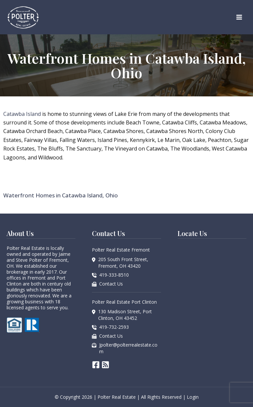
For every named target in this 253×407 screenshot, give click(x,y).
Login (193, 397)
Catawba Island (22, 114)
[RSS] (105, 365)
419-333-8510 (114, 275)
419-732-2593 (114, 327)
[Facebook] (96, 365)
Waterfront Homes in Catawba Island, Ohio (60, 195)
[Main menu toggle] (239, 17)
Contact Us (111, 284)
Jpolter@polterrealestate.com (128, 348)
